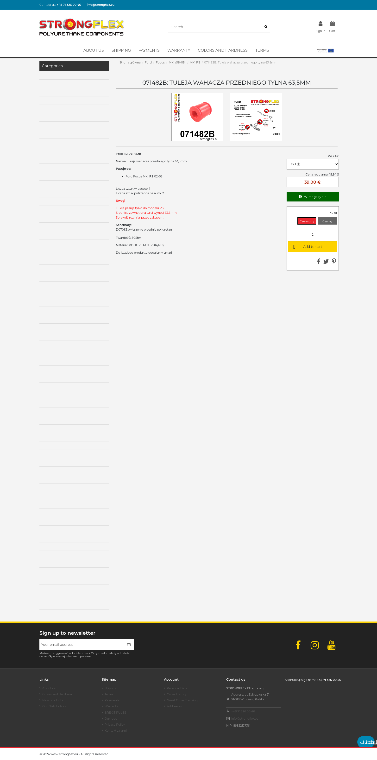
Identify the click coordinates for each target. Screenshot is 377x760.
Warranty (111, 706)
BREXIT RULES (115, 712)
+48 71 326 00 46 (243, 711)
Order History (177, 694)
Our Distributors (54, 706)
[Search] (266, 27)
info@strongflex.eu (244, 718)
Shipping (111, 688)
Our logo (111, 718)
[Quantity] (312, 234)
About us (49, 688)
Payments (112, 700)
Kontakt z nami (116, 730)
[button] (325, 50)
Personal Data (177, 688)
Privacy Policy (115, 724)
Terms (109, 694)
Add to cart (306, 246)
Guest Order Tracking (182, 700)
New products (52, 700)
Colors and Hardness (57, 694)
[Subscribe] (129, 644)
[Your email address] (81, 644)
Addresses (174, 706)
